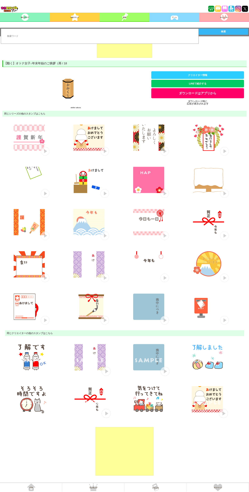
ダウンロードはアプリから (197, 93)
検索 (223, 31)
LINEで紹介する (197, 83)
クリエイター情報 (197, 75)
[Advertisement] (124, 49)
